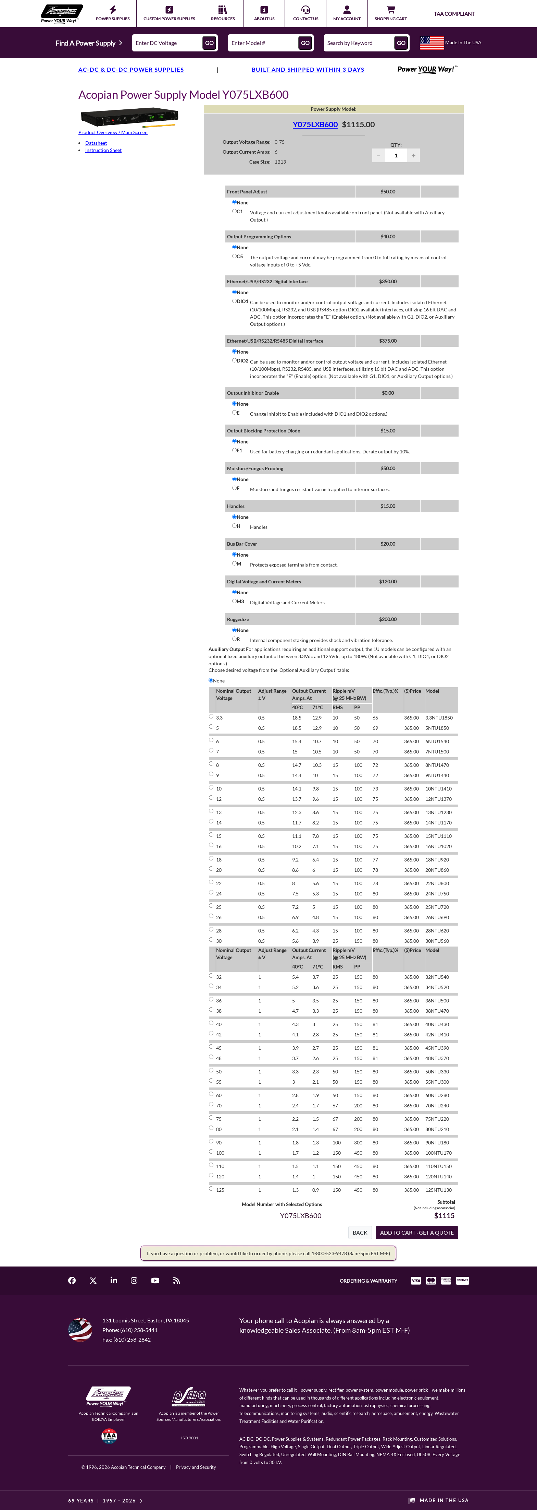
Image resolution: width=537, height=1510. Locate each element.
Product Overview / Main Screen (113, 132)
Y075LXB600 (315, 124)
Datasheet (96, 143)
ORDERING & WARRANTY (368, 1281)
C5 (240, 256)
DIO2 (242, 361)
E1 (239, 450)
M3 (240, 601)
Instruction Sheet (103, 150)
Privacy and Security (196, 1467)
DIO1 (242, 301)
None (242, 202)
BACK (360, 1232)
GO (209, 42)
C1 (240, 211)
